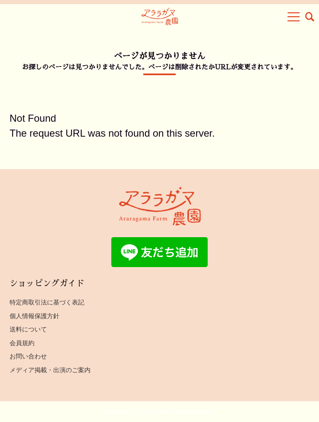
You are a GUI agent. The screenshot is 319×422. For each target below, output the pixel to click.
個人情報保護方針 (34, 315)
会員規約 (22, 342)
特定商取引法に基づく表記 (47, 302)
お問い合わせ (28, 356)
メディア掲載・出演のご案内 (50, 369)
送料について (28, 329)
